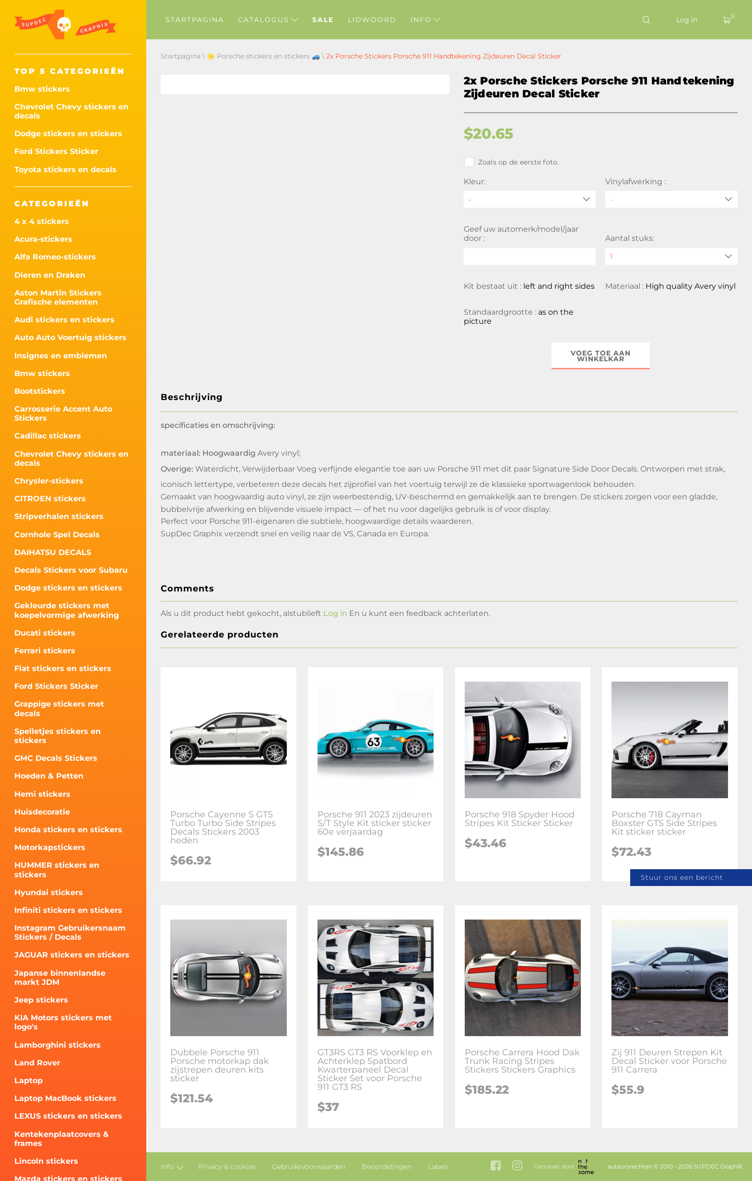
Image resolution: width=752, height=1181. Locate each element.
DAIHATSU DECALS (52, 552)
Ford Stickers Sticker (56, 151)
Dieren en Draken (49, 275)
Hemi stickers (42, 794)
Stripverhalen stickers (59, 516)
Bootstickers (39, 391)
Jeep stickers (41, 999)
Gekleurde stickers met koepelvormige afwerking (66, 610)
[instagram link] (517, 1166)
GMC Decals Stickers (55, 758)
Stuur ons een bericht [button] (682, 877)
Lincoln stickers (46, 1161)
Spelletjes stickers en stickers (57, 736)
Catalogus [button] (268, 19)
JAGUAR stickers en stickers (71, 954)
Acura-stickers (43, 239)
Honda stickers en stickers (68, 829)
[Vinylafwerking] (671, 199)
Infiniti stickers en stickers (68, 910)
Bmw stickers (42, 89)
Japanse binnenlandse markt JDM (60, 977)
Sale (323, 19)
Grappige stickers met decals (59, 708)
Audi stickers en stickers (64, 319)
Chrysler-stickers (48, 480)
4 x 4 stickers (41, 221)
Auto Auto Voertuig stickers (70, 337)
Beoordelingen (386, 1166)
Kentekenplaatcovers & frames (61, 1139)
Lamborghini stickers (57, 1045)
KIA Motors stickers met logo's (63, 1022)
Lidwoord (372, 19)
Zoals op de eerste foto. (511, 162)
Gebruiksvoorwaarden (308, 1166)
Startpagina (194, 19)
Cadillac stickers (47, 435)
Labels (438, 1166)
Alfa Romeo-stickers (55, 256)
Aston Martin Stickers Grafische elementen (58, 297)
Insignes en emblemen (60, 355)
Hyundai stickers (48, 892)
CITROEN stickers (50, 498)
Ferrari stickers (44, 650)
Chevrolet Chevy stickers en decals (71, 111)
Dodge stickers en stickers (68, 133)
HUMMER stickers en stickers (56, 870)
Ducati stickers (44, 633)
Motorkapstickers (49, 847)
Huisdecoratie (42, 811)
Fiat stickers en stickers (62, 668)
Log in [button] (335, 613)
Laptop (28, 1080)
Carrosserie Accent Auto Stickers (63, 413)
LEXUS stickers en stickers (68, 1116)
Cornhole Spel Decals (57, 534)
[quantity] (671, 256)
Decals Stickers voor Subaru (71, 570)
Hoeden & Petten (48, 775)
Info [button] (425, 19)
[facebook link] (496, 1166)
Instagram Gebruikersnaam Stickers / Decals (70, 932)
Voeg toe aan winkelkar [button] (601, 356)
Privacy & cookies (227, 1166)
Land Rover (37, 1062)
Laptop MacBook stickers (65, 1098)
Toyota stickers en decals (65, 169)
